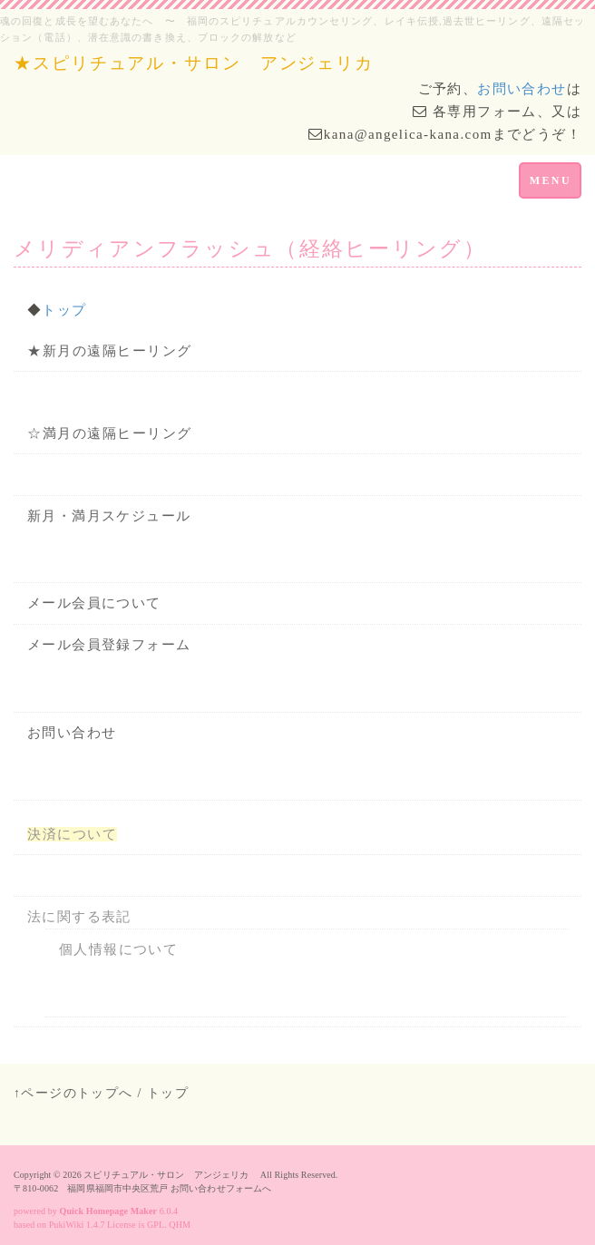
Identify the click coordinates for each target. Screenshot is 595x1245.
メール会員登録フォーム (108, 644)
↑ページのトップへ (73, 1093)
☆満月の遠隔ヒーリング (109, 433)
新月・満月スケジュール (108, 516)
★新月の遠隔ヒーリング (109, 351)
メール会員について (94, 603)
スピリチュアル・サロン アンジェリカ (170, 1175)
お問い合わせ (521, 89)
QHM (179, 1225)
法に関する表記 (79, 916)
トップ (64, 310)
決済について (72, 834)
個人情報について (118, 949)
